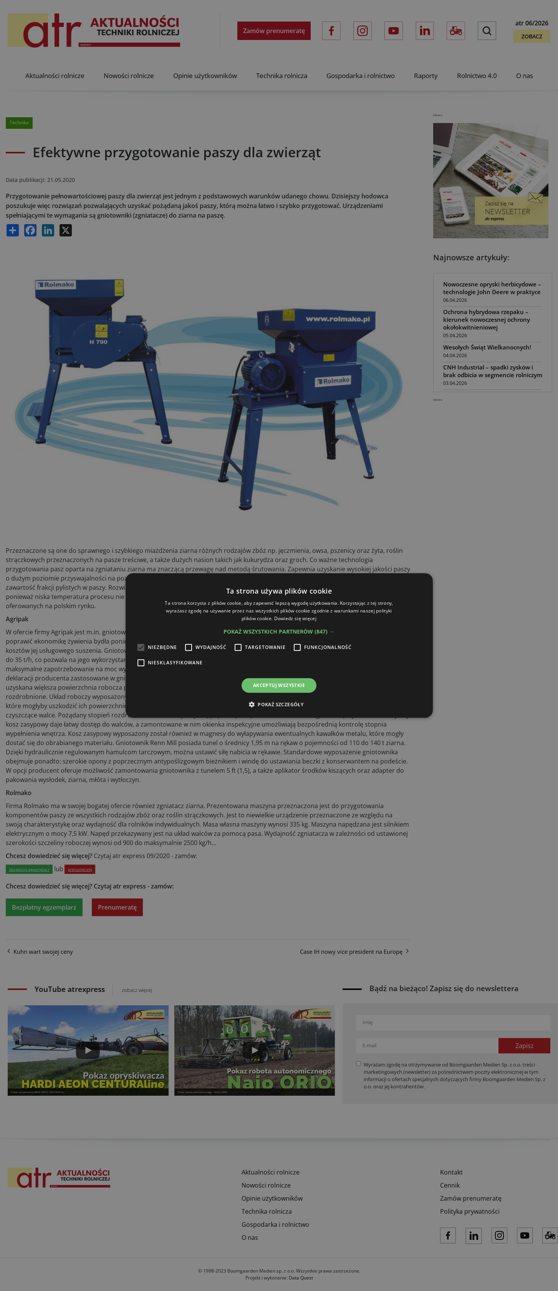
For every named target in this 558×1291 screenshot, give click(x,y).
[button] (279, 631)
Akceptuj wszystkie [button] (279, 685)
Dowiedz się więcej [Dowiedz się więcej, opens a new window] (295, 618)
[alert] (279, 645)
